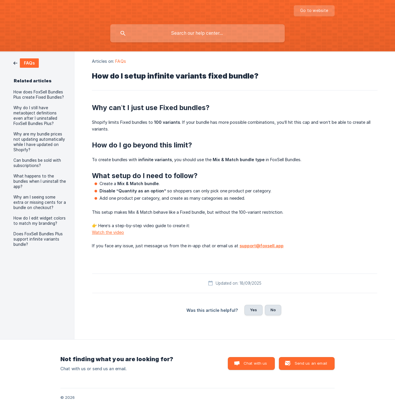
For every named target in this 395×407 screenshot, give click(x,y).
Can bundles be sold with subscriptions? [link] (37, 163)
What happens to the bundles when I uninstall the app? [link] (39, 181)
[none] (314, 10)
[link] (26, 62)
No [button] (273, 309)
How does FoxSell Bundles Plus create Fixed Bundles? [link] (38, 95)
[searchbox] (197, 33)
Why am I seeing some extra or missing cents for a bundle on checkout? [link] (39, 202)
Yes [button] (253, 309)
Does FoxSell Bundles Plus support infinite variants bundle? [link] (38, 239)
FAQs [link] (120, 61)
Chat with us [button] (255, 363)
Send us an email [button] (311, 363)
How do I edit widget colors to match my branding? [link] (39, 221)
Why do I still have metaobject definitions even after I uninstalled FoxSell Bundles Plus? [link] (35, 115)
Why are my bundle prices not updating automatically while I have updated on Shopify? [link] (39, 142)
